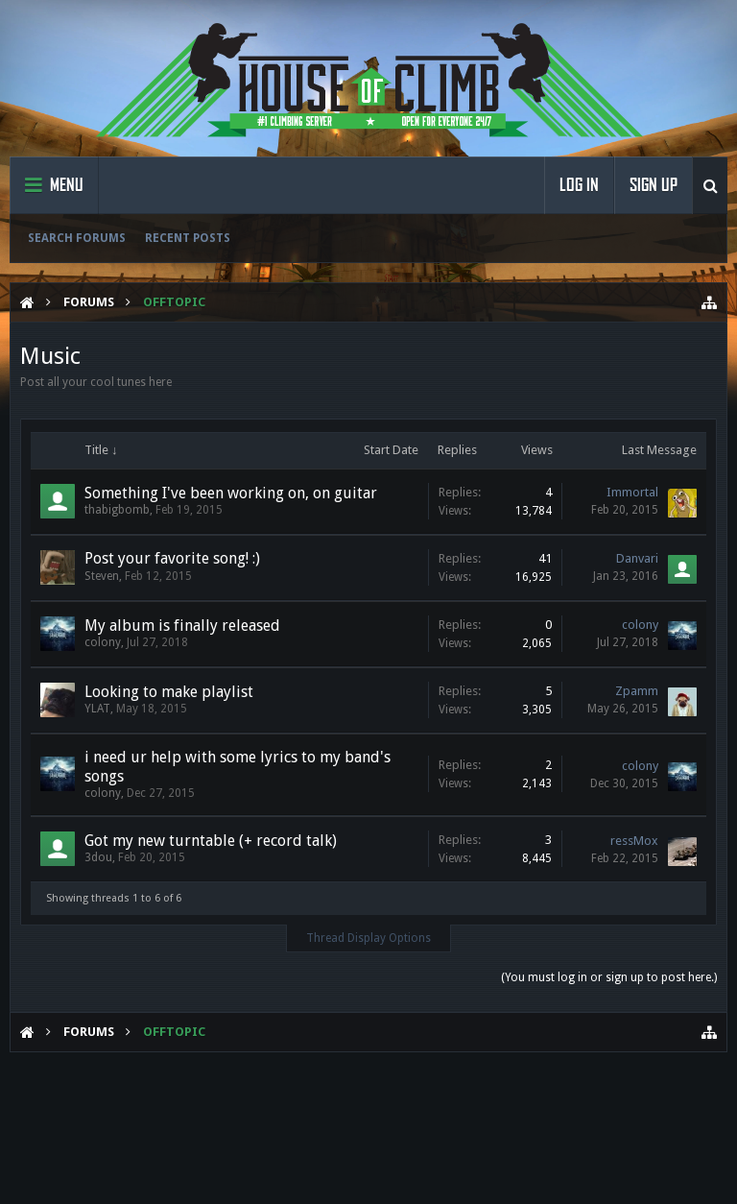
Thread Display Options (368, 938)
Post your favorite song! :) (172, 558)
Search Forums (77, 238)
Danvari (637, 558)
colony (102, 642)
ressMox (634, 840)
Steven (101, 576)
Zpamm (636, 691)
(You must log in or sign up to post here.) (609, 977)
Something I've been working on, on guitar (230, 493)
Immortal (632, 492)
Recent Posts (187, 238)
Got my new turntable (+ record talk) (210, 840)
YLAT (97, 708)
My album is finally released (182, 625)
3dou (98, 857)
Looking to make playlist (168, 692)
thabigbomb (117, 510)
